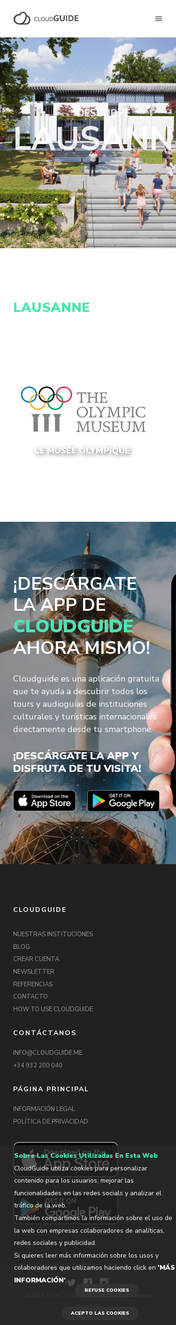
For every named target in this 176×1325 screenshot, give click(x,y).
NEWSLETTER (33, 972)
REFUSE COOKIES (106, 1290)
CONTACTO (30, 996)
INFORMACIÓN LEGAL (44, 1109)
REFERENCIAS (33, 984)
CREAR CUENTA (36, 959)
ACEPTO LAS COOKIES (100, 1313)
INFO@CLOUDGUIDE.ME (47, 1053)
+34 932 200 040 (37, 1065)
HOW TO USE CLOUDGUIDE (53, 1009)
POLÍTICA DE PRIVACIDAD (50, 1122)
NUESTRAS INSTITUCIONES (53, 934)
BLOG (21, 947)
